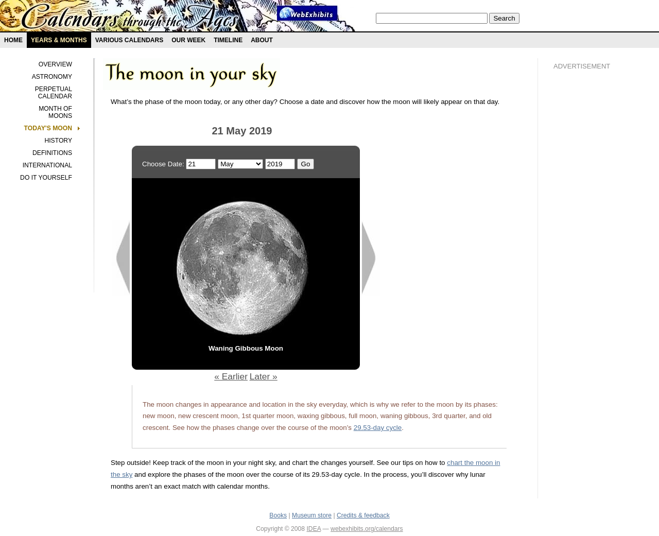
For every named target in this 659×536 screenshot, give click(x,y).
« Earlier (231, 376)
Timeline (228, 40)
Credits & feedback (363, 515)
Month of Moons (55, 112)
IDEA (313, 528)
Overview (55, 64)
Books (278, 515)
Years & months (59, 40)
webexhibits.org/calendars (367, 528)
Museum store (312, 515)
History (58, 140)
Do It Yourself (46, 177)
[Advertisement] (594, 252)
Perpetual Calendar (53, 92)
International (47, 165)
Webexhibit (307, 13)
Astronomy (52, 76)
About (262, 40)
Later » (264, 376)
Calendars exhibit (130, 18)
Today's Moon (48, 128)
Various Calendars (129, 40)
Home (13, 40)
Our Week (188, 40)
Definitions (52, 153)
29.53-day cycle (378, 427)
